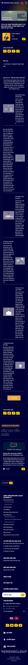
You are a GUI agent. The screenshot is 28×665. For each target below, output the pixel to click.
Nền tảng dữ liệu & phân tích (10, 512)
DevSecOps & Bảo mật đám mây (11, 560)
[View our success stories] (14, 589)
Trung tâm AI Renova (8, 551)
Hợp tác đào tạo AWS (8, 570)
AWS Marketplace (8, 527)
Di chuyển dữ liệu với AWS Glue (11, 546)
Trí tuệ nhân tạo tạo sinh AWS (11, 548)
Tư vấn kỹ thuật (7, 507)
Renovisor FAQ (8, 504)
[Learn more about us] (14, 583)
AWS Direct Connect (8, 524)
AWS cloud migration (9, 517)
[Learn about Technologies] (14, 577)
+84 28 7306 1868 (10, 608)
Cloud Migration (7, 515)
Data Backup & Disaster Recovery (12, 519)
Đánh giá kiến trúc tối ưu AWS (11, 535)
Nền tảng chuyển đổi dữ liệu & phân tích (13, 543)
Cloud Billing (6, 509)
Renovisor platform (9, 502)
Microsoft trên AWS (8, 529)
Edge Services (7, 532)
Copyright (12, 657)
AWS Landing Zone (9, 522)
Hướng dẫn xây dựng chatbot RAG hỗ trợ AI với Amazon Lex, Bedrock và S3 (13, 454)
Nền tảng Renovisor (8, 500)
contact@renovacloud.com (12, 606)
